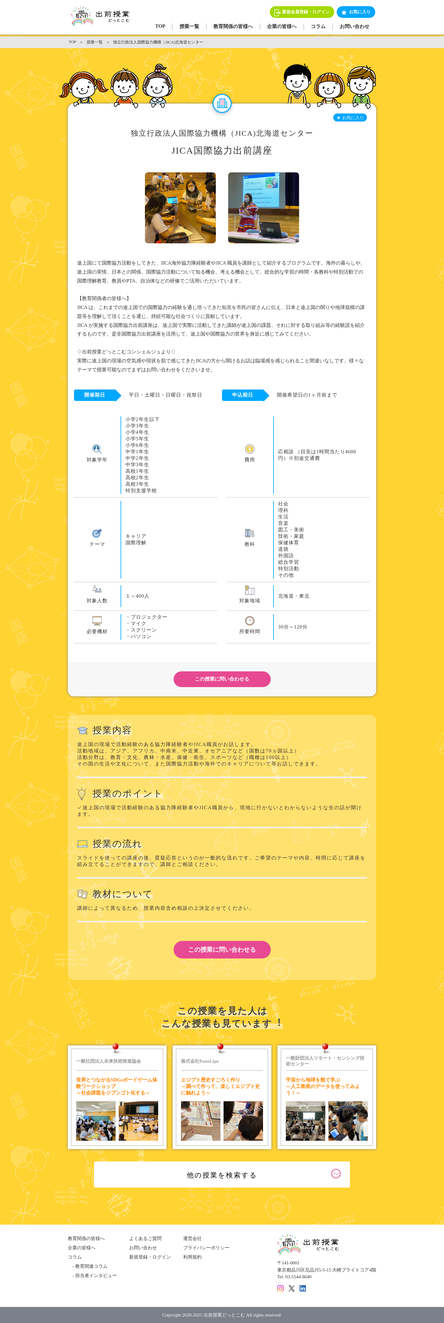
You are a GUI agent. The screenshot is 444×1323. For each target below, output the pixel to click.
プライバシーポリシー (206, 1247)
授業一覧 (189, 26)
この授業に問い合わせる (222, 679)
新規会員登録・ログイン (306, 12)
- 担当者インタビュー (92, 1275)
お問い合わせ (354, 26)
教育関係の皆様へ (233, 26)
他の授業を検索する (222, 1175)
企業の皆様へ (282, 26)
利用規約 (192, 1257)
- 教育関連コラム (88, 1266)
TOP (160, 26)
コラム (318, 26)
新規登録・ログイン (150, 1257)
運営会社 (192, 1238)
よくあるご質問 (145, 1238)
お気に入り (360, 12)
